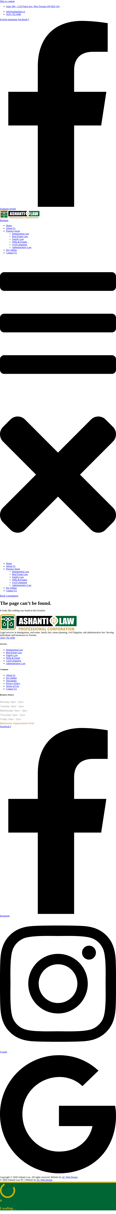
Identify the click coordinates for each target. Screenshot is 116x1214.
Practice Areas (13, 231)
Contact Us (11, 252)
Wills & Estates (19, 242)
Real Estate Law (20, 236)
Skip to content (7, 1)
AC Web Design (70, 1177)
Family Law (18, 239)
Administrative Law (21, 247)
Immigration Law (20, 233)
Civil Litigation (19, 244)
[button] (58, 408)
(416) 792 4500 (7, 638)
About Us (10, 228)
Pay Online (11, 250)
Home (9, 225)
